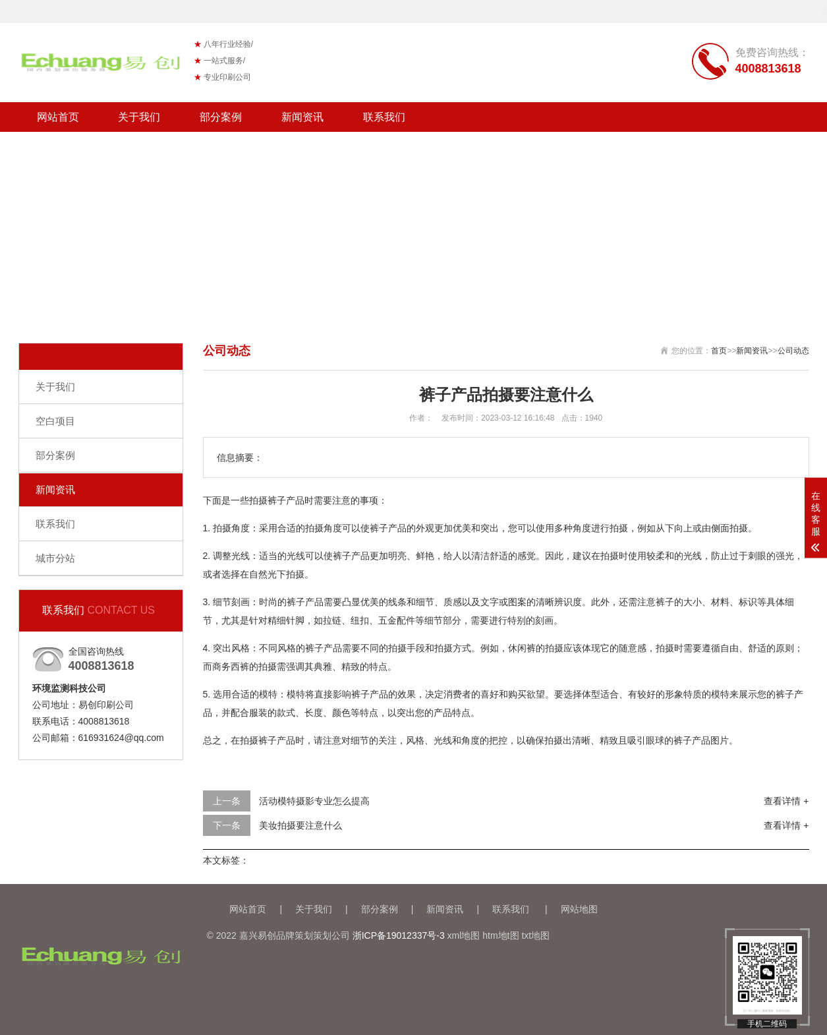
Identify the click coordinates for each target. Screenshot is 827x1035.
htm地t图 (500, 935)
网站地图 (579, 909)
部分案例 (221, 117)
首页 (719, 350)
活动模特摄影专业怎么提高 (314, 801)
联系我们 (384, 117)
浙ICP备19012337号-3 (399, 935)
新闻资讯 (302, 117)
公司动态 (793, 350)
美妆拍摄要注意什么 (300, 825)
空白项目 (55, 421)
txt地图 (535, 935)
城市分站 (55, 558)
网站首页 (58, 117)
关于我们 (139, 117)
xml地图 (463, 935)
